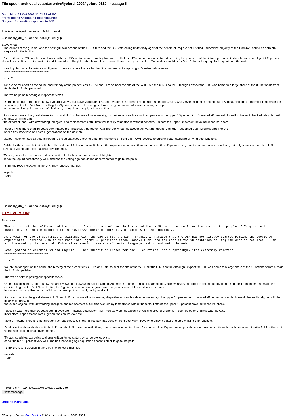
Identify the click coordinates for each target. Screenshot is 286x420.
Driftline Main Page (15, 401)
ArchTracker (33, 415)
